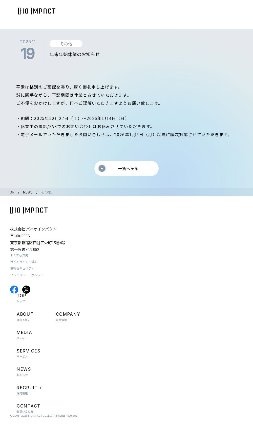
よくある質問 (19, 255)
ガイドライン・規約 (23, 261)
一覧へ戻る (128, 168)
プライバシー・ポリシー (27, 275)
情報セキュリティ (22, 268)
